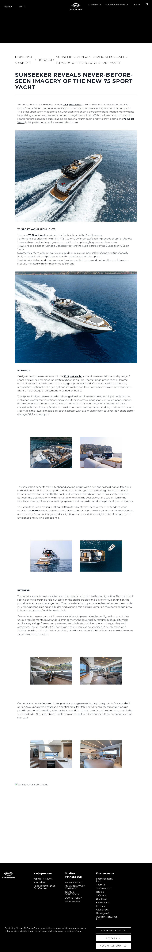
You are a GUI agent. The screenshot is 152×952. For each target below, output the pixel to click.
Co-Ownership (103, 888)
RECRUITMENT (72, 901)
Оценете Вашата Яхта (106, 918)
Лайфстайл (102, 909)
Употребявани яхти (104, 879)
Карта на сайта (43, 878)
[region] (76, 938)
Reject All (113, 938)
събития (101, 895)
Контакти (95, 4)
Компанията (103, 902)
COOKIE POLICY (73, 897)
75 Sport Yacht (72, 104)
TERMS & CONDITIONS (72, 893)
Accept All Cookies (113, 946)
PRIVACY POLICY (74, 882)
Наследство (103, 913)
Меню (8, 6)
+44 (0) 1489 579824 (116, 4)
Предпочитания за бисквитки (44, 887)
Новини (100, 892)
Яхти (22, 6)
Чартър (100, 884)
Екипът (100, 906)
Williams (34, 510)
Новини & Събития (24, 60)
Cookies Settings (113, 930)
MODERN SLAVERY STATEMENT (75, 887)
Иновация (101, 899)
